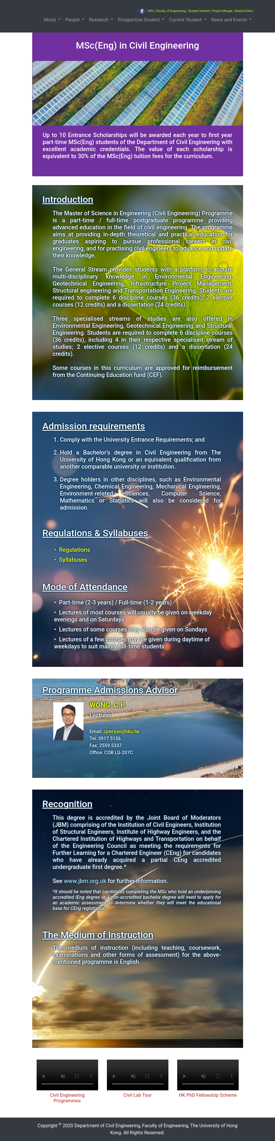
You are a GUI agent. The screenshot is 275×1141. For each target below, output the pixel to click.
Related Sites (243, 11)
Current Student (186, 20)
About (50, 20)
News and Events (229, 20)
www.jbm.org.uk (85, 880)
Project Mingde (222, 11)
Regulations (74, 549)
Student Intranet (199, 11)
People (73, 20)
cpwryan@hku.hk (121, 731)
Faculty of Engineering (171, 11)
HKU (151, 11)
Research (99, 20)
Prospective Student (139, 20)
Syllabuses (73, 559)
